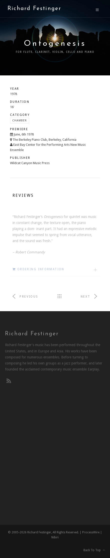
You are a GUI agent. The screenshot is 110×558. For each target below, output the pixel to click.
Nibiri (55, 537)
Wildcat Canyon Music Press (30, 163)
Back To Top (94, 550)
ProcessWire (90, 532)
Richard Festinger (34, 9)
